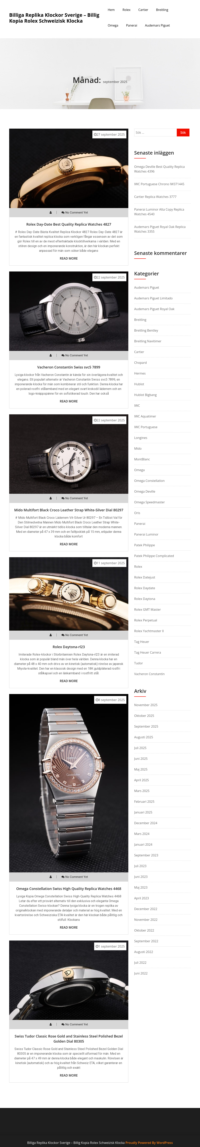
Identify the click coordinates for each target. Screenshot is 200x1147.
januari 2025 (143, 812)
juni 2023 (141, 877)
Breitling (162, 10)
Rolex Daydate (144, 588)
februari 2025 (144, 801)
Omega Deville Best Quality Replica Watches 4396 (159, 169)
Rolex (126, 10)
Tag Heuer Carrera (147, 652)
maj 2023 (140, 887)
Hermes (140, 373)
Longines (140, 438)
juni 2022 (141, 973)
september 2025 (146, 726)
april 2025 (141, 780)
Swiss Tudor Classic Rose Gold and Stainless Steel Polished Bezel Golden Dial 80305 (69, 1038)
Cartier (143, 10)
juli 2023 (140, 866)
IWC (137, 405)
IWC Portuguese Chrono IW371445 (159, 184)
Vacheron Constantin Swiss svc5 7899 (68, 367)
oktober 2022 (144, 930)
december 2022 (145, 909)
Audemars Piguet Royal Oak (154, 309)
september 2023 (146, 855)
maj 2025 (140, 769)
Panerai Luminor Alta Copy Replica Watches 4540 (159, 211)
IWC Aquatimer (145, 416)
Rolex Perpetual (145, 620)
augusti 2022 (143, 952)
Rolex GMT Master (147, 609)
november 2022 (146, 919)
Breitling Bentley (146, 330)
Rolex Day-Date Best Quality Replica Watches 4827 (68, 224)
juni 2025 (141, 758)
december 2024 (145, 823)
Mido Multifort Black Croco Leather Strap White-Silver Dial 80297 (68, 510)
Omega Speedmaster (149, 502)
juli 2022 (140, 962)
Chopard (140, 362)
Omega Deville (144, 491)
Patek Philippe (144, 545)
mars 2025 (141, 791)
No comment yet (76, 212)
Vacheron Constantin (149, 674)
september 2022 (146, 941)
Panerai (131, 25)
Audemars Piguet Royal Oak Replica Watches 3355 (160, 229)
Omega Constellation (149, 481)
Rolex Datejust (144, 577)
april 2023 (141, 898)
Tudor (138, 663)
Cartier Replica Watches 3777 (155, 197)
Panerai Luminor (146, 534)
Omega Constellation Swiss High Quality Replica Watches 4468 (68, 888)
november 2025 (146, 705)
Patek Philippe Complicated (154, 556)
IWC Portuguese (145, 427)
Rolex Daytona (144, 599)
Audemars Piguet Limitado (153, 298)
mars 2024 (141, 834)
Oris (137, 513)
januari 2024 (143, 844)
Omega (113, 25)
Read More (69, 258)
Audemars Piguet (157, 25)
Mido (138, 448)
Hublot (139, 384)
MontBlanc (142, 459)
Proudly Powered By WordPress (149, 1143)
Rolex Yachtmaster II (149, 631)
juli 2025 (140, 748)
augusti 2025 (143, 737)
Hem (111, 10)
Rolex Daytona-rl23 (69, 646)
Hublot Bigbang (145, 395)
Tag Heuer (141, 642)
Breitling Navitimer (147, 341)
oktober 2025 (144, 716)
